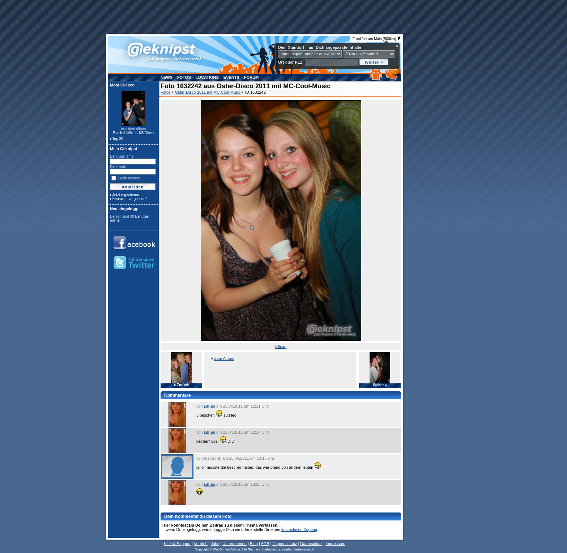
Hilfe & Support (177, 543)
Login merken (129, 178)
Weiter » (380, 385)
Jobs (215, 543)
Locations (207, 77)
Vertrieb (201, 543)
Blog (254, 543)
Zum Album (224, 358)
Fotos (184, 77)
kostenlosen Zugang (299, 529)
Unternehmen (234, 543)
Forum (251, 77)
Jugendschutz (284, 543)
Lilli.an (280, 346)
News (166, 77)
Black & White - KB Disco (133, 133)
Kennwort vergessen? (130, 199)
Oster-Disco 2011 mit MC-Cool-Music (208, 92)
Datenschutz (311, 543)
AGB (265, 543)
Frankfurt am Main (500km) (377, 39)
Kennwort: (118, 167)
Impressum (335, 543)
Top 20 (117, 139)
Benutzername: (122, 156)
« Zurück (181, 385)
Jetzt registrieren (125, 195)
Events (231, 77)
